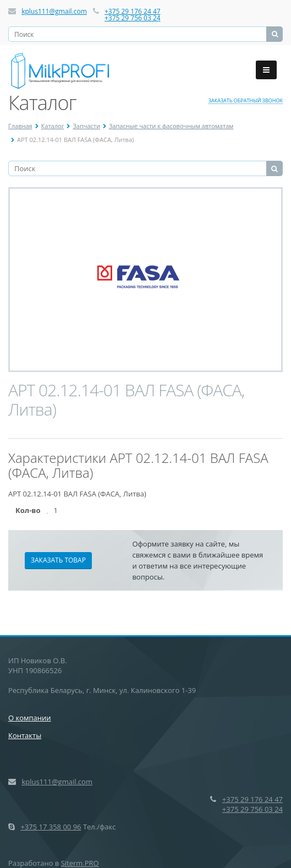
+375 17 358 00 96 (50, 827)
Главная (20, 126)
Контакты (24, 735)
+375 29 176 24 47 (133, 11)
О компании (29, 718)
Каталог (52, 126)
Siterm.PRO (80, 863)
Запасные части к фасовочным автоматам (171, 126)
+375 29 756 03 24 (133, 18)
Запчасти (86, 126)
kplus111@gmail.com (54, 11)
